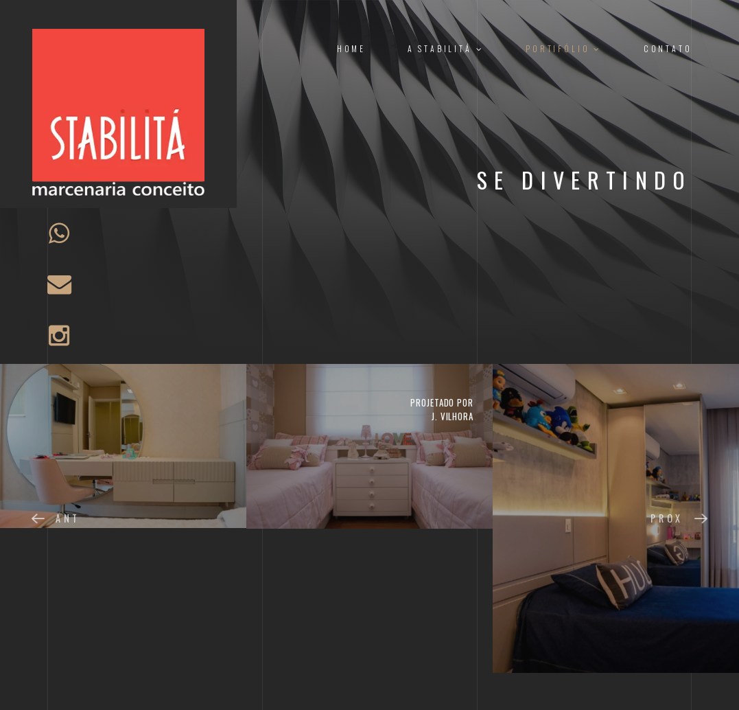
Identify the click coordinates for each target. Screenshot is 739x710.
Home (351, 48)
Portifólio (564, 48)
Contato (668, 48)
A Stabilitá (446, 48)
